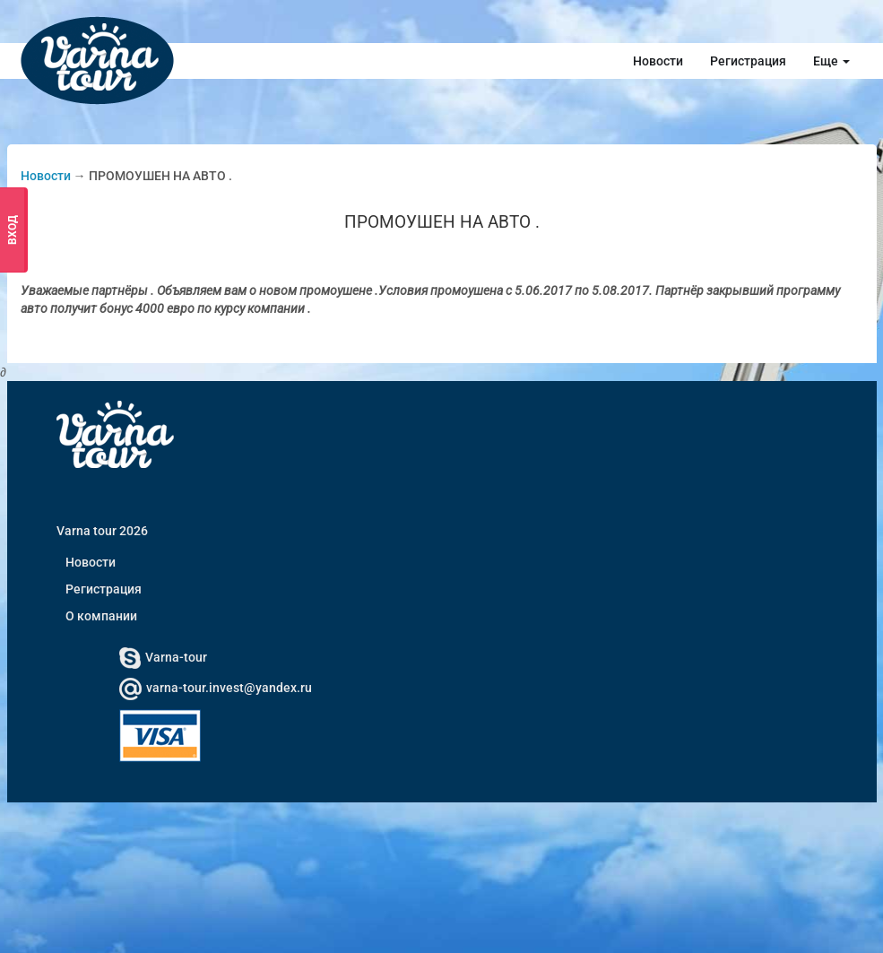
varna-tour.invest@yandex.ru (215, 687)
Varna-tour (163, 657)
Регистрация (748, 61)
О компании (101, 616)
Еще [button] (831, 61)
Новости (658, 61)
